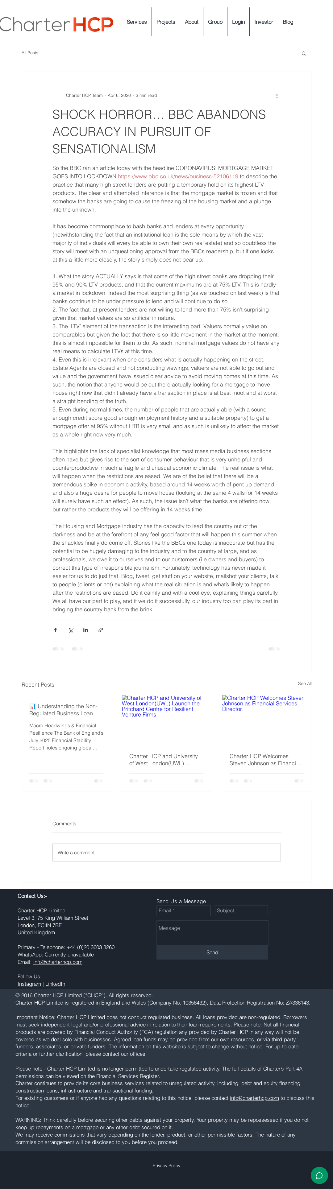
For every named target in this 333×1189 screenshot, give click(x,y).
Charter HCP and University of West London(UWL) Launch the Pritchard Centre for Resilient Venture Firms (164, 760)
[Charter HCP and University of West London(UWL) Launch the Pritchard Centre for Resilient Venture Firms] (166, 720)
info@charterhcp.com (57, 962)
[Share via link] (101, 630)
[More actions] (277, 95)
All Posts (30, 53)
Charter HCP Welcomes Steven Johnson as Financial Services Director (265, 760)
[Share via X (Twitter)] (70, 630)
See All (305, 683)
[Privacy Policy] (166, 1165)
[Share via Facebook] (55, 630)
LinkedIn (55, 984)
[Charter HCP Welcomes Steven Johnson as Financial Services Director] (266, 720)
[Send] (212, 953)
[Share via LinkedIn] (86, 630)
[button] (137, 21)
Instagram (29, 984)
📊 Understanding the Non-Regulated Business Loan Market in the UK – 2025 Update (63, 710)
